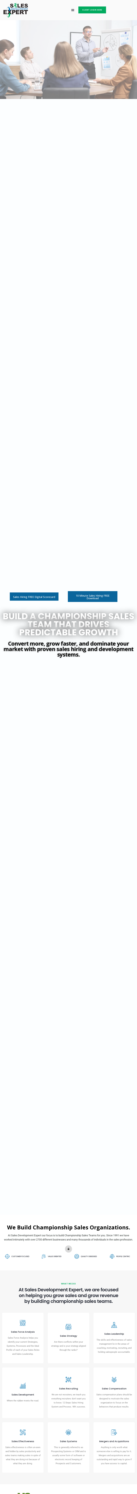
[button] (72, 9)
